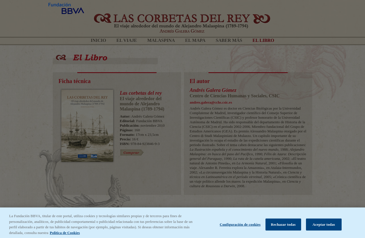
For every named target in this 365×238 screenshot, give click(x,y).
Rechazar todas (283, 226)
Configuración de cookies (240, 226)
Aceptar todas (324, 226)
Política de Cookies (65, 234)
